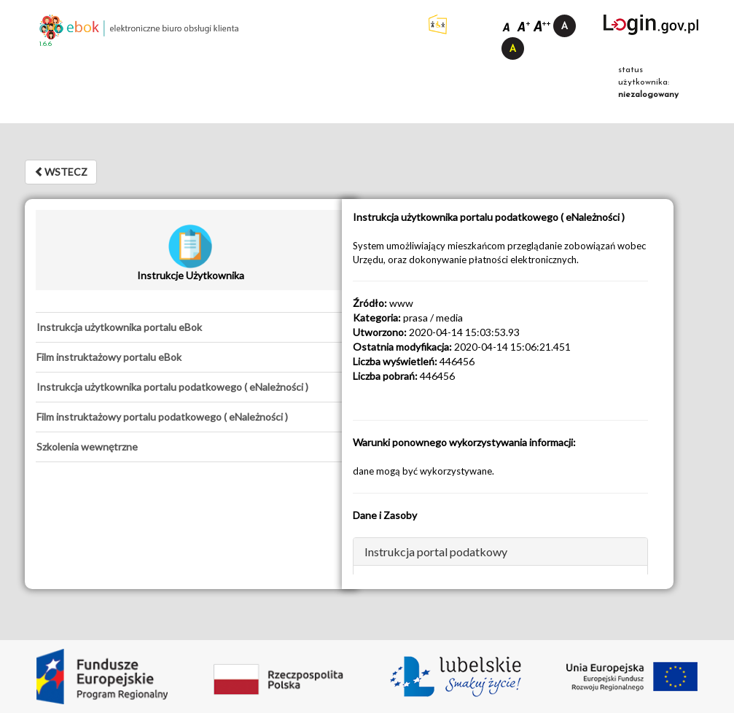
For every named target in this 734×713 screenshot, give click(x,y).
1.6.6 (45, 44)
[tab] (190, 327)
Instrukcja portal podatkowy (435, 551)
